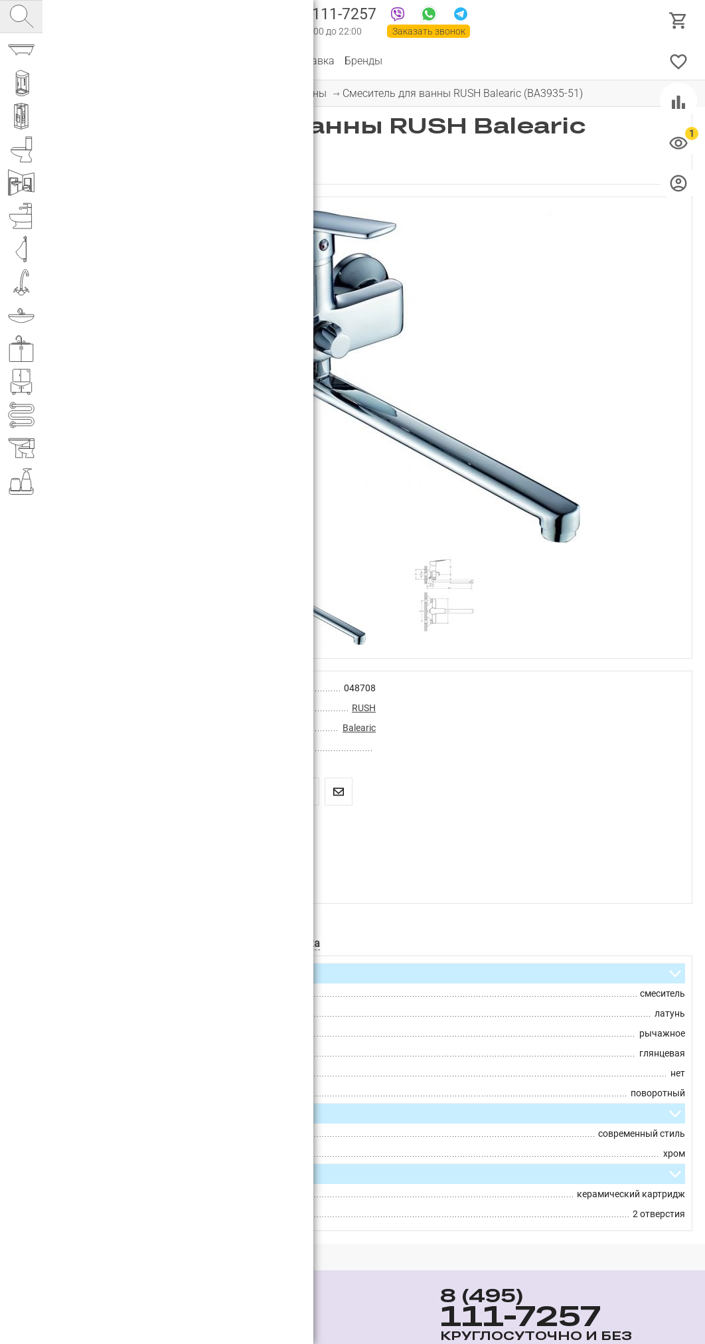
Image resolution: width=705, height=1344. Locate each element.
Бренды (363, 60)
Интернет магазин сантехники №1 (194, 20)
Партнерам (202, 60)
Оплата (258, 60)
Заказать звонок (428, 31)
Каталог (76, 60)
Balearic (359, 727)
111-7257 (320, 15)
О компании (135, 60)
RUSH (364, 708)
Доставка (311, 60)
